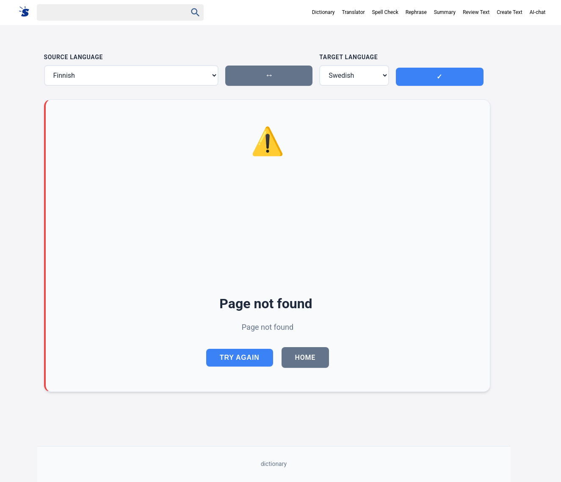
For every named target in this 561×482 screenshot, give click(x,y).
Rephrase (416, 12)
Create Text (509, 12)
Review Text (476, 12)
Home (305, 357)
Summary (445, 12)
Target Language (348, 57)
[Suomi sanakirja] (27, 12)
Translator (353, 12)
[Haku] (104, 12)
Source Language (73, 57)
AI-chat (538, 12)
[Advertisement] (267, 227)
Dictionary (323, 12)
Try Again (240, 357)
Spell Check (385, 12)
